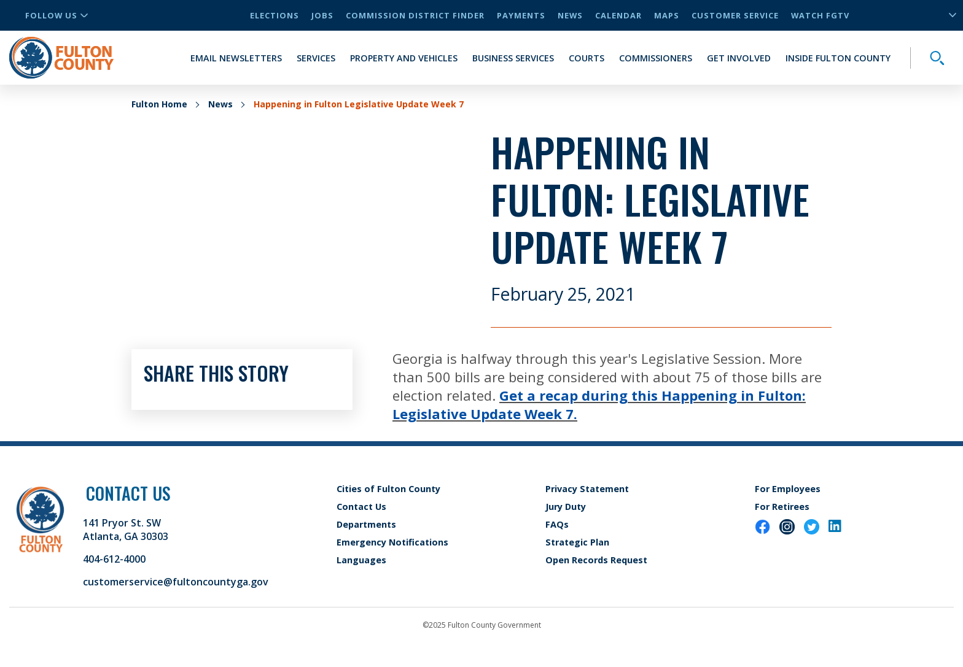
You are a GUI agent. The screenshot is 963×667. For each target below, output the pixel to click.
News (570, 15)
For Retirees (782, 506)
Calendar (618, 15)
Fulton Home (159, 104)
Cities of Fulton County (388, 489)
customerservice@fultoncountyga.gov (175, 581)
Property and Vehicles (404, 58)
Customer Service (735, 15)
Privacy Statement (587, 489)
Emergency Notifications (392, 542)
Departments (366, 524)
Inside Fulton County (838, 58)
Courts (586, 58)
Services (316, 58)
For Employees (788, 489)
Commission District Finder (415, 15)
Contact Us (361, 506)
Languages (361, 560)
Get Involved (739, 58)
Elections (274, 15)
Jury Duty (565, 506)
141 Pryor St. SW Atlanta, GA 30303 (125, 529)
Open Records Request (596, 560)
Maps (666, 15)
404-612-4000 (114, 559)
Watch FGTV (820, 15)
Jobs (322, 15)
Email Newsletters (236, 58)
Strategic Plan (577, 542)
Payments (521, 15)
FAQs (557, 524)
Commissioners (655, 58)
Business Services (513, 58)
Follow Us (56, 15)
